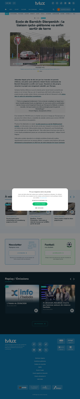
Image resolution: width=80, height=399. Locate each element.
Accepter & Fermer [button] (40, 204)
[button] (40, 200)
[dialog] (40, 199)
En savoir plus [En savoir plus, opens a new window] (43, 197)
